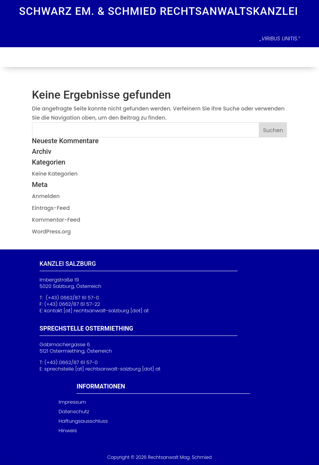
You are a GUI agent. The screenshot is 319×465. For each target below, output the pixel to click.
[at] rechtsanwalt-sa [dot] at (102, 368)
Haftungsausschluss (83, 421)
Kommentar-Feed (56, 220)
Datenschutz (74, 411)
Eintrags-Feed (51, 208)
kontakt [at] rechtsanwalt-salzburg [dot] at (96, 310)
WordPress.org (51, 231)
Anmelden (46, 196)
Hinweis (68, 430)
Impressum (72, 402)
